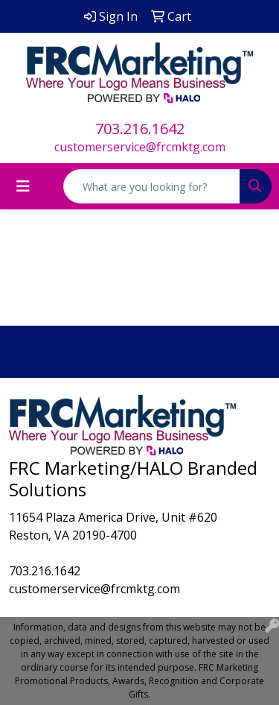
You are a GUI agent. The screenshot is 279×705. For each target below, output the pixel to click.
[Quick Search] (151, 186)
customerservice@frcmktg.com (139, 147)
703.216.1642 (140, 128)
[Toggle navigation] (23, 186)
